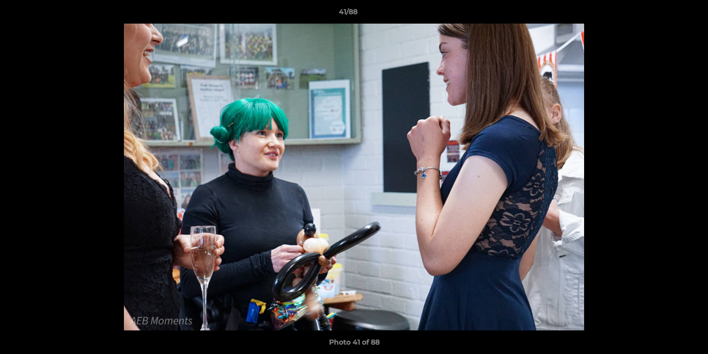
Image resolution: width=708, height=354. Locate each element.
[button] (667, 14)
